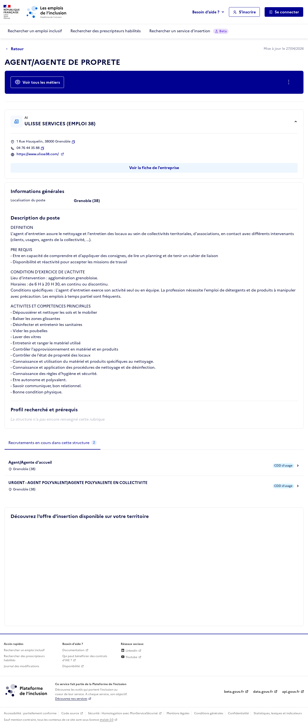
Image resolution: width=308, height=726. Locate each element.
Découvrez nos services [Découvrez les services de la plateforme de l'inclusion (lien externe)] (71, 699)
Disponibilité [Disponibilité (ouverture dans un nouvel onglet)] (71, 666)
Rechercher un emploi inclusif (35, 31)
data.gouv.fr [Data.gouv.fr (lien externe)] (263, 691)
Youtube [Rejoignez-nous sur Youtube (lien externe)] (129, 657)
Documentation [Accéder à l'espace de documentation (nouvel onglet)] (73, 650)
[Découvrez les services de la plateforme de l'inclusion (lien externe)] (26, 690)
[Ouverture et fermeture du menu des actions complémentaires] (290, 82)
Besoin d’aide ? (205, 12)
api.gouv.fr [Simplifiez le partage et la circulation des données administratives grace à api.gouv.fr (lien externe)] (291, 691)
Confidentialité (238, 713)
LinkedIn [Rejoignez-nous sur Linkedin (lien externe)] (129, 651)
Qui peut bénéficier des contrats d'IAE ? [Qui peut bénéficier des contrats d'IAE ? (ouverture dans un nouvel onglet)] (84, 658)
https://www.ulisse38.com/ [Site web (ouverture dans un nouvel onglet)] (38, 154)
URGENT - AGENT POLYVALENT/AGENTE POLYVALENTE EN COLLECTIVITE (77, 482)
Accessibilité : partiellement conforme (30, 713)
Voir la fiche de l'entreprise (154, 167)
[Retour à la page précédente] (16, 49)
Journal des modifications (21, 666)
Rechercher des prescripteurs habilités (105, 31)
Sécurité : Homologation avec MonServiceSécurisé (123, 713)
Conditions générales (208, 713)
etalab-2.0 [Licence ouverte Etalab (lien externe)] (106, 720)
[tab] (52, 443)
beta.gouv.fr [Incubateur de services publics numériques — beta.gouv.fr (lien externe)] (234, 691)
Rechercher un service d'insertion (188, 31)
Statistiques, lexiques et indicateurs (278, 713)
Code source (70, 713)
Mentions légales (178, 713)
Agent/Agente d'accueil (30, 462)
